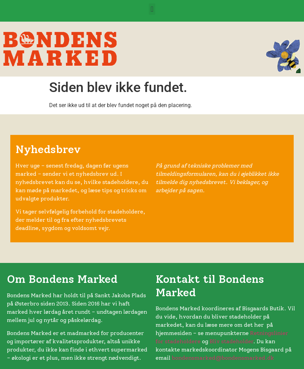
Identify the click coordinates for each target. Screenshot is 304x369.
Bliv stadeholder (231, 341)
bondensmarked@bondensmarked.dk (223, 358)
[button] (152, 9)
